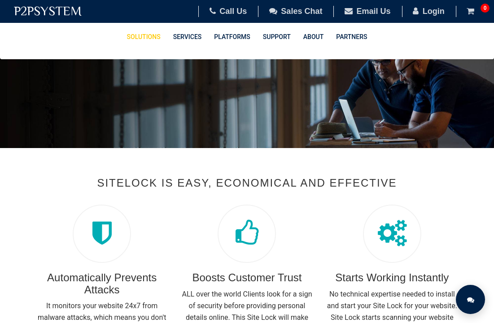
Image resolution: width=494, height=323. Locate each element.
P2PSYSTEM (48, 11)
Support (277, 36)
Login (429, 11)
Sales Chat (296, 11)
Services (187, 36)
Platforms (232, 36)
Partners (351, 36)
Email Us (368, 11)
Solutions (144, 36)
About (313, 36)
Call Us (228, 11)
